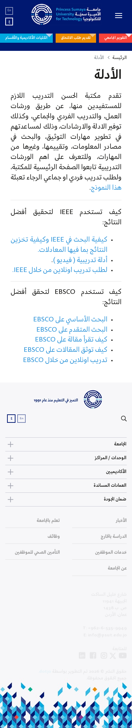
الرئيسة (119, 57)
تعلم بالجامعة (48, 523)
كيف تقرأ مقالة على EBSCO (71, 340)
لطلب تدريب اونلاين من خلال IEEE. (59, 270)
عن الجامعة (117, 571)
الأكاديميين (66, 472)
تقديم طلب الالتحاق (76, 38)
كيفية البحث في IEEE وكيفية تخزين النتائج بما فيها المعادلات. (59, 245)
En (9, 10)
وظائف (54, 539)
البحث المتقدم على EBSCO (71, 330)
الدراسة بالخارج (114, 539)
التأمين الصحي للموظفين (37, 555)
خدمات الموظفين (111, 555)
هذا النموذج (106, 188)
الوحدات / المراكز (66, 458)
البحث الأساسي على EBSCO (70, 319)
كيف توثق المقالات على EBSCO (65, 350)
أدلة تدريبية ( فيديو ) (80, 260)
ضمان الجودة (66, 499)
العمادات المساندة (66, 485)
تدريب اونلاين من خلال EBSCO (65, 360)
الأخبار (121, 523)
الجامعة (66, 444)
